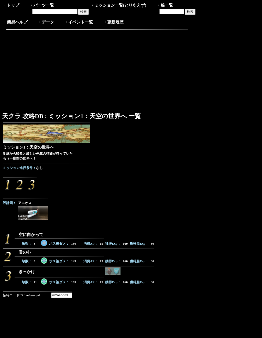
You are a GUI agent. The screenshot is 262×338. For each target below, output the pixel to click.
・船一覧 (165, 5)
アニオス (24, 203)
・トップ (11, 5)
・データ (46, 22)
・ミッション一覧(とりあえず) (118, 5)
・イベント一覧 (78, 22)
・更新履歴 (113, 22)
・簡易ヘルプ (15, 22)
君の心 (25, 252)
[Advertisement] (46, 70)
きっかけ (27, 271)
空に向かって (31, 234)
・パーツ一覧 (41, 5)
